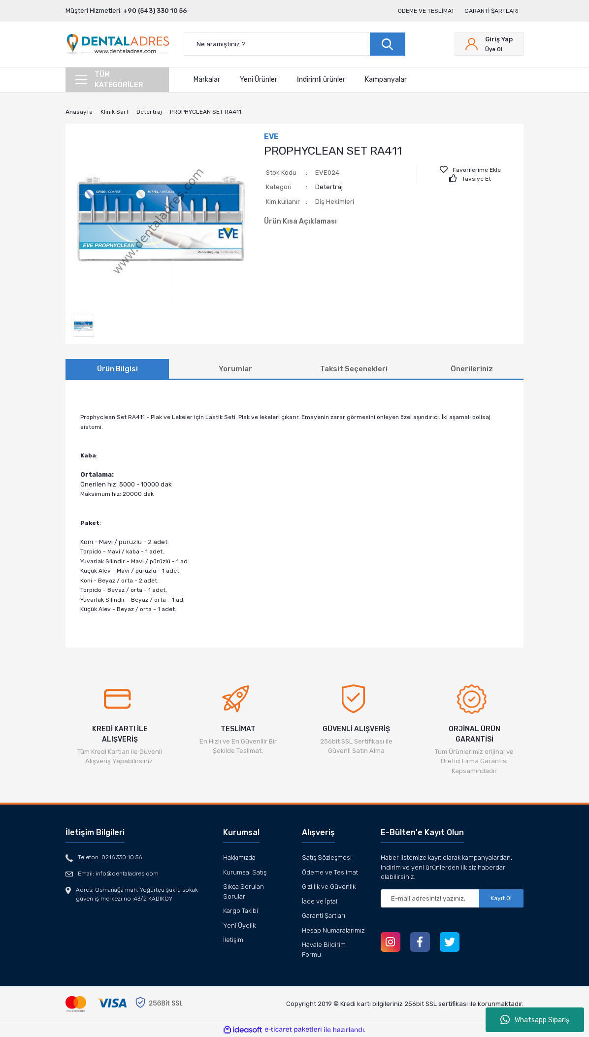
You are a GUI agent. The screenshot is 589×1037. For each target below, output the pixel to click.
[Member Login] (489, 44)
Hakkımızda (239, 857)
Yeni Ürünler (258, 79)
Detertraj (329, 187)
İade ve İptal (319, 901)
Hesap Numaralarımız (333, 930)
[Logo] (117, 44)
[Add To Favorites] (470, 169)
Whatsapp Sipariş (534, 1019)
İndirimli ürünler (321, 79)
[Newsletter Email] (452, 898)
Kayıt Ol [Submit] (501, 898)
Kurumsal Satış (244, 872)
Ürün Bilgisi (117, 368)
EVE (271, 136)
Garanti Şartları (491, 10)
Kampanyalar (386, 79)
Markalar (207, 79)
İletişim (233, 939)
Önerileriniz (472, 368)
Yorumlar (235, 368)
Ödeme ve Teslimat (426, 10)
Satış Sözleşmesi (327, 857)
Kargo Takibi (240, 910)
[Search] (294, 44)
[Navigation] (117, 79)
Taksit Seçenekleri (354, 368)
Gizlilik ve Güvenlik (329, 886)
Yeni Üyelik (239, 925)
